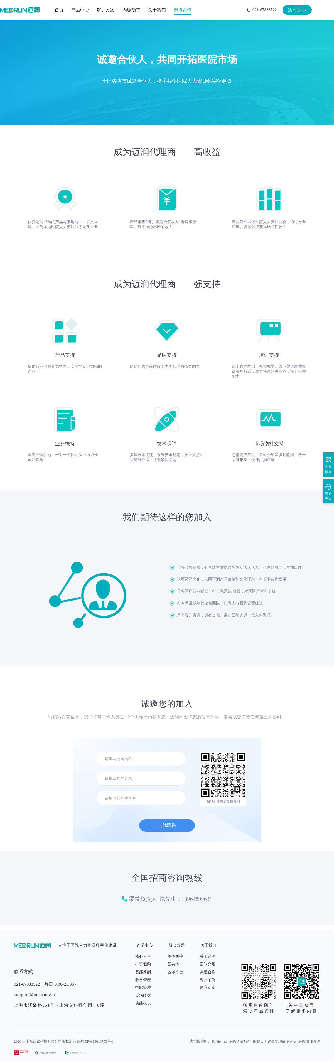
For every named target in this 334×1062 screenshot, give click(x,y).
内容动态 (207, 987)
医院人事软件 (240, 1041)
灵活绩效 (143, 995)
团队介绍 (207, 964)
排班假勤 (143, 964)
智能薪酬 (143, 972)
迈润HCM (219, 1041)
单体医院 (175, 956)
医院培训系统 (309, 1041)
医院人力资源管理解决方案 (274, 1041)
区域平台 (175, 972)
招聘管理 (143, 987)
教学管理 (143, 980)
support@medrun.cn (34, 994)
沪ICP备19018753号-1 (97, 1041)
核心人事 (143, 956)
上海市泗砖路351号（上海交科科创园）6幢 (59, 1005)
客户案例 (207, 980)
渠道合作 (207, 972)
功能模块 (143, 1003)
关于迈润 (207, 956)
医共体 (173, 964)
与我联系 (167, 825)
